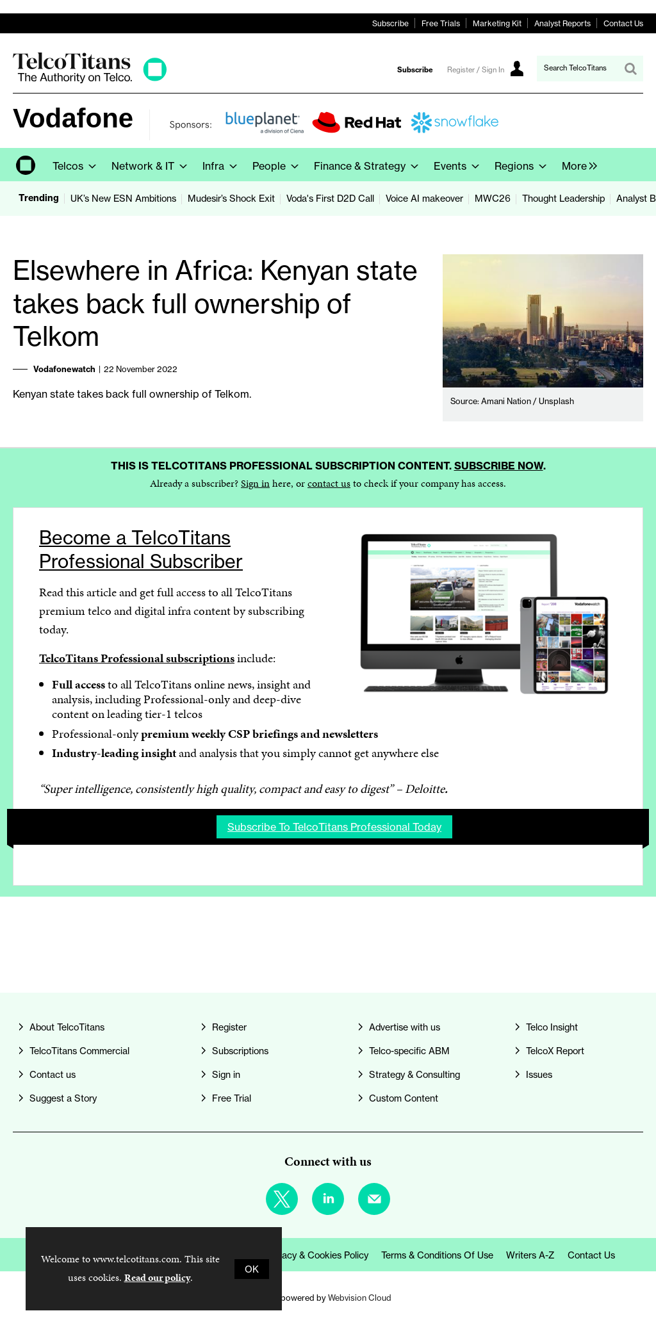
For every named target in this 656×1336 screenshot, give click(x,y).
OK (252, 1269)
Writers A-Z (530, 1255)
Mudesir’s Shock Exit (231, 198)
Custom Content (403, 1098)
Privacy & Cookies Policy (317, 1255)
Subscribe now (498, 465)
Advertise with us (404, 1027)
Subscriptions (240, 1050)
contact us (329, 483)
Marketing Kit (497, 23)
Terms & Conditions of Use (437, 1255)
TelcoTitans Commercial (79, 1050)
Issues (539, 1074)
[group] (576, 164)
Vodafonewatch (64, 369)
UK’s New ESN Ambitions (123, 198)
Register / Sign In (475, 69)
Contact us (52, 1074)
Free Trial (231, 1098)
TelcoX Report (555, 1050)
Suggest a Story (63, 1098)
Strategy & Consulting (414, 1074)
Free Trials (441, 23)
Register (229, 1027)
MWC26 (493, 198)
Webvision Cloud (359, 1298)
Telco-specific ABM (409, 1050)
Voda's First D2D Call (330, 198)
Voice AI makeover (424, 198)
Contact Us (623, 23)
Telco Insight (552, 1027)
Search (630, 68)
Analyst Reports (562, 23)
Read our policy (157, 1277)
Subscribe (390, 23)
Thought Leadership (563, 198)
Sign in (255, 483)
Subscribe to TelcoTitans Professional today (334, 826)
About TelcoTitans (66, 1027)
